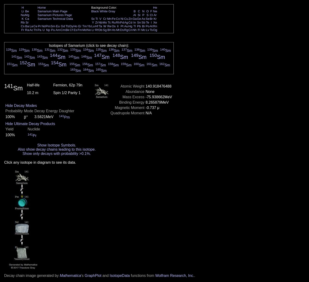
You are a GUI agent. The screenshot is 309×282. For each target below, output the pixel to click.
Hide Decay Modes (21, 106)
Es (75, 30)
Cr (104, 18)
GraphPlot (93, 276)
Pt (122, 26)
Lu (93, 26)
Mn (109, 18)
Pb (139, 26)
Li (22, 11)
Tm (84, 26)
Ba (27, 26)
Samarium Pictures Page (54, 15)
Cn (130, 30)
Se (147, 18)
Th (35, 30)
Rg (126, 30)
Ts (151, 30)
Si (139, 15)
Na (23, 15)
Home (41, 7)
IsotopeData (120, 276)
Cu (126, 18)
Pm (48, 26)
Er (79, 26)
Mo (105, 22)
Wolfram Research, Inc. (174, 276)
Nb (100, 22)
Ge (139, 18)
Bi (143, 26)
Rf (96, 30)
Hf (96, 26)
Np (48, 30)
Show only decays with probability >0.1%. (57, 154)
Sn (139, 22)
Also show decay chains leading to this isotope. (56, 149)
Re (109, 26)
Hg (130, 26)
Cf (71, 30)
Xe (155, 22)
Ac (31, 30)
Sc (93, 18)
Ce (35, 26)
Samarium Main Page (52, 11)
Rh (118, 22)
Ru (114, 22)
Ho (75, 26)
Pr (39, 26)
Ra (27, 30)
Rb (23, 22)
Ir (118, 26)
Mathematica (70, 276)
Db (100, 30)
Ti (96, 18)
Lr (93, 30)
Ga (134, 18)
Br (151, 18)
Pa (39, 30)
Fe (113, 18)
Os (114, 26)
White (104, 11)
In (134, 22)
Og (155, 30)
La (31, 26)
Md (84, 30)
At (151, 26)
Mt (118, 30)
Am (58, 30)
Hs (113, 30)
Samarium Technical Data (55, 18)
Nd (44, 26)
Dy (71, 26)
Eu (58, 26)
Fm (80, 30)
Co (118, 18)
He (155, 7)
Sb (143, 22)
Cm (63, 30)
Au (126, 26)
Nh (135, 30)
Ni (122, 18)
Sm (53, 26)
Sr (27, 22)
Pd (122, 22)
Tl (134, 26)
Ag (126, 22)
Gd (63, 26)
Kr (154, 18)
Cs (22, 26)
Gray (112, 11)
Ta (100, 26)
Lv (147, 30)
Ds (122, 30)
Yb (89, 26)
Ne (155, 11)
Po (147, 26)
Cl (151, 15)
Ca (27, 18)
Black (95, 11)
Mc (143, 30)
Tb (67, 26)
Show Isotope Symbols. (56, 145)
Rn (155, 26)
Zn (130, 18)
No (89, 30)
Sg (105, 30)
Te (147, 22)
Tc (109, 22)
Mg (27, 15)
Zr (96, 22)
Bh (109, 30)
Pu (53, 30)
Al (134, 15)
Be (27, 11)
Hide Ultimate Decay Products (30, 124)
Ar (154, 15)
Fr (22, 30)
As (143, 18)
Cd (130, 22)
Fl (139, 30)
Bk (67, 30)
